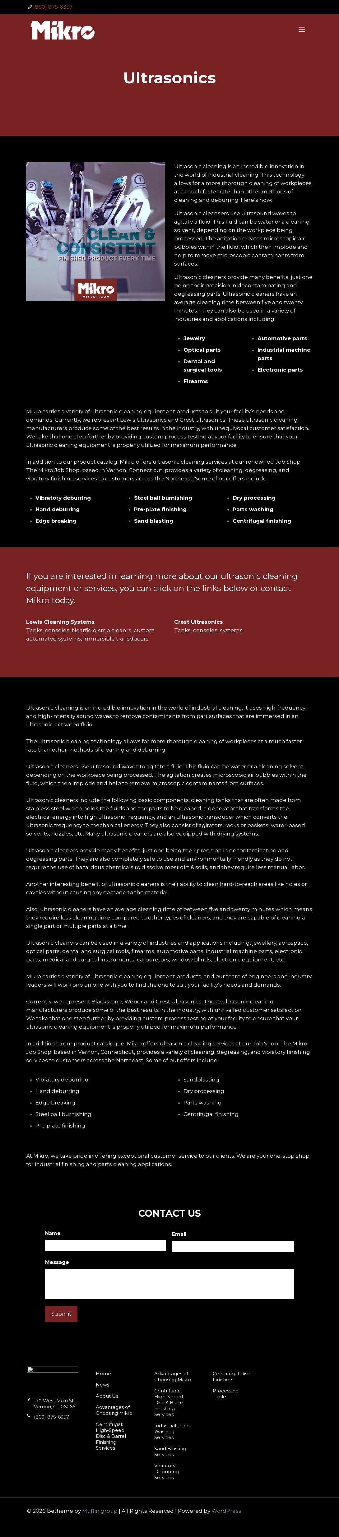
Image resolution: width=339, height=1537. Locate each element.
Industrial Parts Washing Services (171, 1431)
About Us (107, 1396)
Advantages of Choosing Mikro (114, 1410)
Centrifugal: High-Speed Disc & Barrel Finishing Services (111, 1436)
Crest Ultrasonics (198, 622)
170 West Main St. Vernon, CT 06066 (51, 1406)
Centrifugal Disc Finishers (231, 1376)
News (102, 1385)
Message (57, 1262)
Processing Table (226, 1394)
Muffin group (100, 1511)
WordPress (226, 1511)
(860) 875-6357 (48, 1419)
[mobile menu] (302, 29)
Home (103, 1374)
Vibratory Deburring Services (166, 1471)
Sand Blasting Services (170, 1451)
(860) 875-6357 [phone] (52, 7)
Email (179, 1234)
